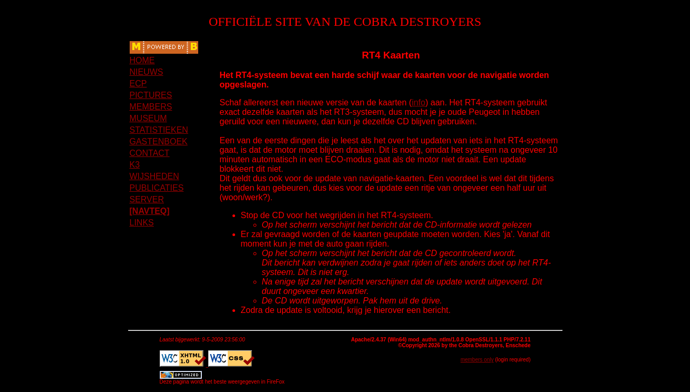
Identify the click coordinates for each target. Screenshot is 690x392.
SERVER (147, 199)
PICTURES (151, 95)
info (418, 102)
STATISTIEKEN (159, 129)
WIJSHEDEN (154, 176)
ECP (138, 83)
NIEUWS (146, 71)
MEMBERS (151, 106)
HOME (142, 60)
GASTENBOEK (159, 141)
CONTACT (150, 153)
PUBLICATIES (157, 187)
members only (477, 359)
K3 (135, 164)
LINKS (142, 222)
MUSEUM (148, 118)
